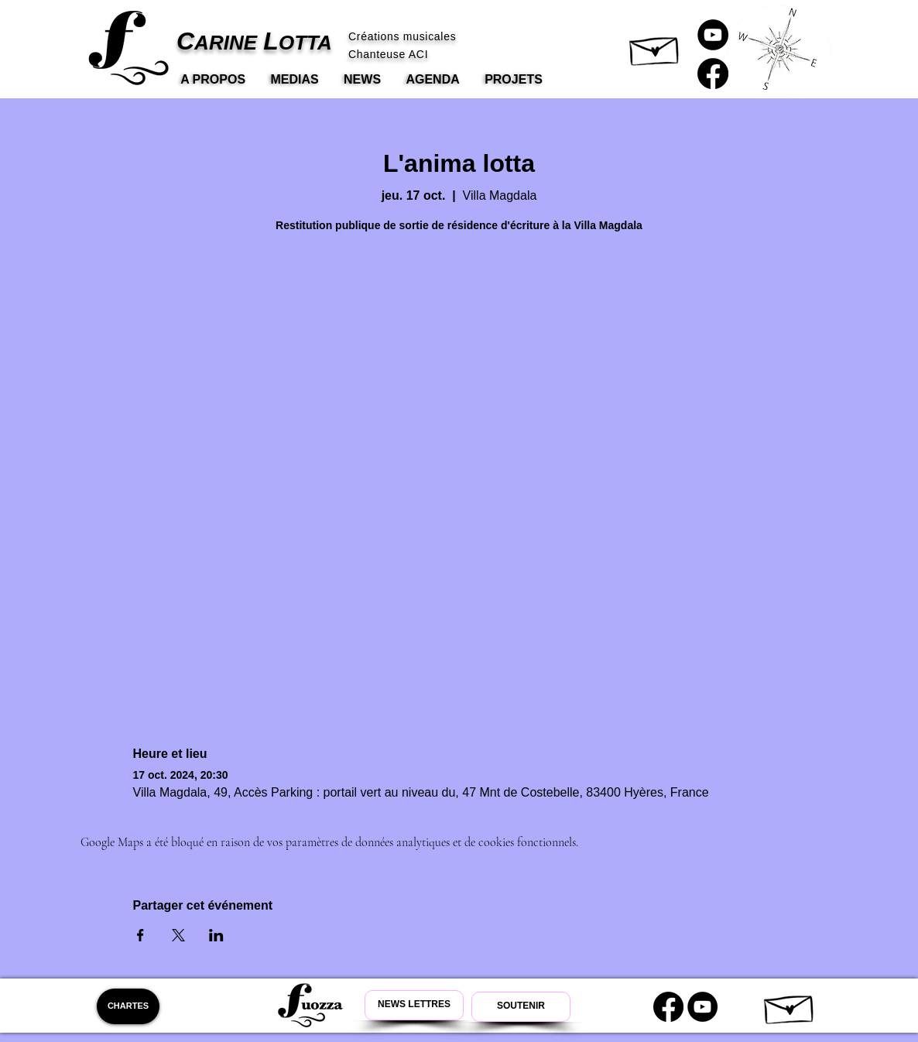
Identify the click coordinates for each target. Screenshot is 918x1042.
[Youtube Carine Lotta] (702, 1007)
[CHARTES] (128, 1006)
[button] (655, 47)
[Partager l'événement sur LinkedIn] (216, 935)
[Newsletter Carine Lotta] (414, 1005)
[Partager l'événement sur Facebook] (140, 935)
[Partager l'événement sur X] (178, 935)
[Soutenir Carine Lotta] (520, 1007)
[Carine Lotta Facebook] (712, 73)
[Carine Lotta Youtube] (712, 34)
